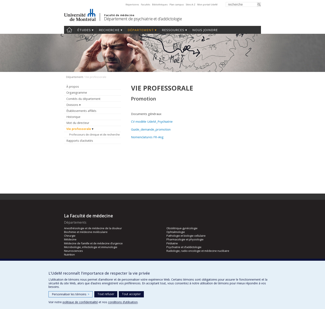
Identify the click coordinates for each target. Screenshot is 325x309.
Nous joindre (205, 30)
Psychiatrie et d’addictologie (183, 247)
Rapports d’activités (79, 141)
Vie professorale (78, 129)
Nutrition (69, 254)
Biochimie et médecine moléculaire (86, 232)
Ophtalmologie (175, 232)
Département (141, 30)
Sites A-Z (190, 4)
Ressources (173, 30)
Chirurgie (69, 236)
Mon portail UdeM (207, 4)
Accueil (69, 30)
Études (84, 30)
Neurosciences (73, 251)
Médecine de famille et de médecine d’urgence (93, 243)
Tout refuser (105, 294)
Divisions (72, 105)
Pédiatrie (172, 243)
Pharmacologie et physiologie (185, 239)
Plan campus (177, 4)
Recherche (109, 30)
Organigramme (76, 93)
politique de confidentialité (80, 302)
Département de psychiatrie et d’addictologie (143, 19)
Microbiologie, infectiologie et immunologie (90, 247)
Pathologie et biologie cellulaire (186, 236)
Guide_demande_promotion (151, 129)
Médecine (70, 239)
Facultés (145, 4)
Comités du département (83, 99)
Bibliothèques (159, 4)
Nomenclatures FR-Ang (147, 137)
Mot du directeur (77, 123)
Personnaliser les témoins (70, 294)
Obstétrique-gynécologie (182, 228)
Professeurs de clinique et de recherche (94, 134)
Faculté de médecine (119, 15)
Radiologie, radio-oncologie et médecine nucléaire (197, 251)
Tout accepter (131, 294)
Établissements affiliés (81, 111)
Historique (73, 117)
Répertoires (132, 4)
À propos (72, 86)
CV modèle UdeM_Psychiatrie (152, 121)
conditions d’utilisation (123, 302)
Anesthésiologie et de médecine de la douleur (93, 228)
